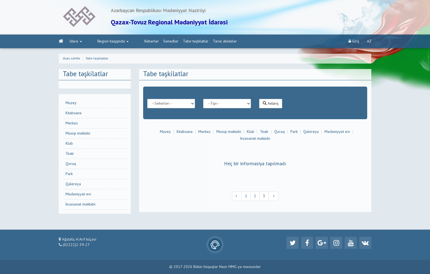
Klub (69, 143)
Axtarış (271, 103)
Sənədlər (149, 41)
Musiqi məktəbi (78, 133)
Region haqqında (102, 41)
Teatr (70, 154)
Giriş (354, 41)
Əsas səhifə (71, 58)
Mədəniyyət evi (78, 194)
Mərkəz (72, 123)
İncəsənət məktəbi (80, 204)
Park (69, 174)
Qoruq (71, 164)
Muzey (71, 103)
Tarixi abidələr (203, 41)
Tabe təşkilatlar (173, 41)
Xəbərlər (129, 41)
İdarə (76, 41)
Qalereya (73, 184)
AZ (369, 41)
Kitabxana (73, 113)
